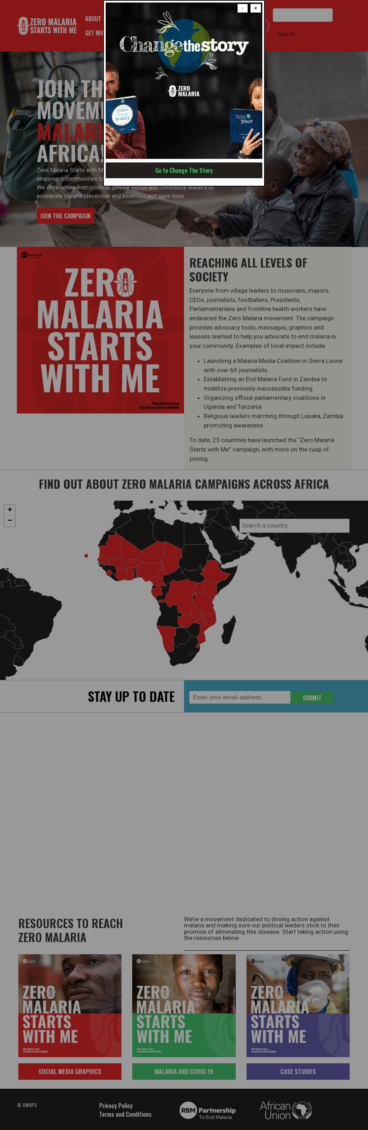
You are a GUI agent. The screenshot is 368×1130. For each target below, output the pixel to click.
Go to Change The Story (184, 170)
